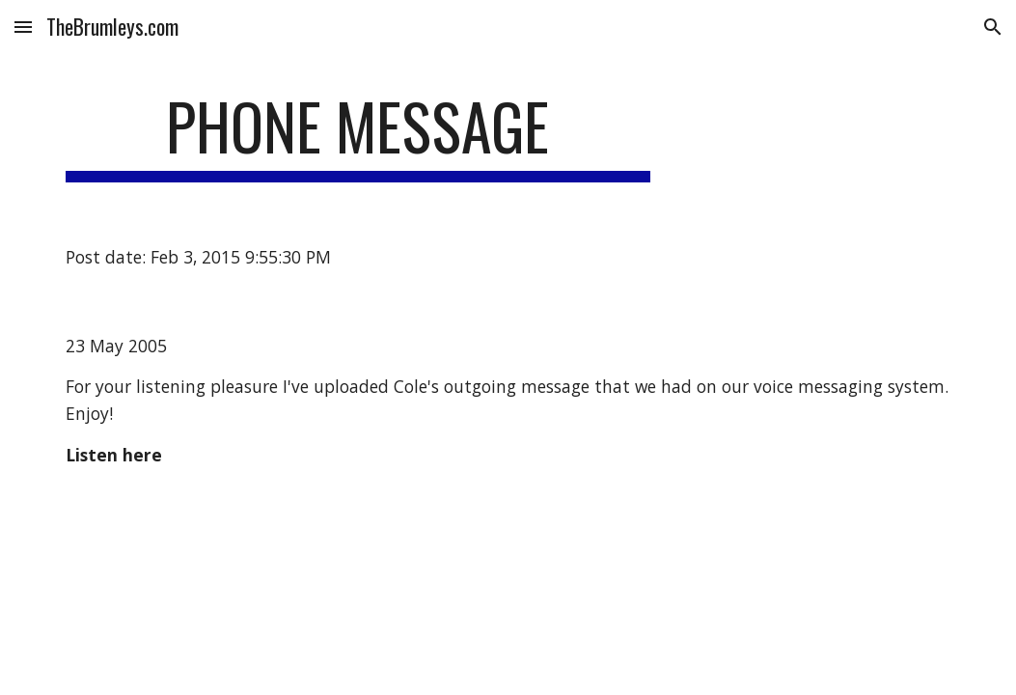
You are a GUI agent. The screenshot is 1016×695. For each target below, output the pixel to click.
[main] (358, 135)
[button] (23, 26)
